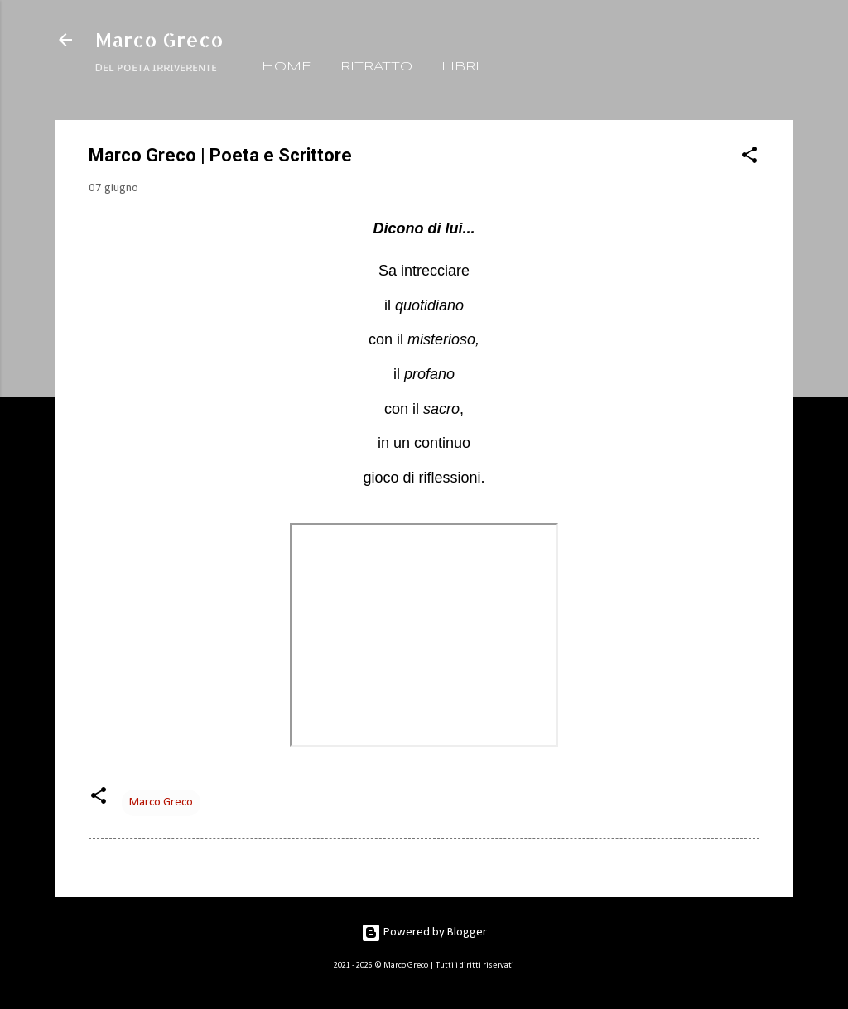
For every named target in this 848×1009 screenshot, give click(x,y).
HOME (286, 67)
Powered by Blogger (424, 932)
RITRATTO (376, 67)
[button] (749, 158)
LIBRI (460, 67)
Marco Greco (159, 39)
